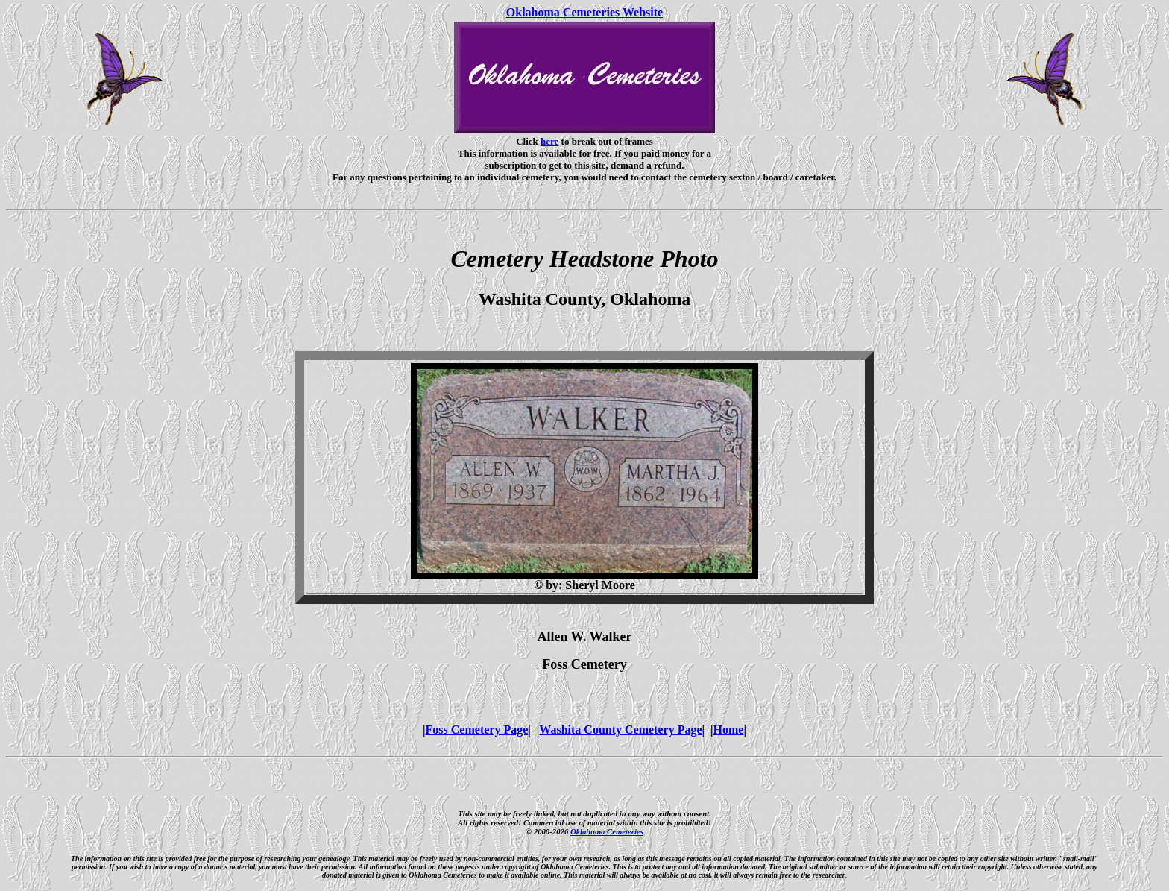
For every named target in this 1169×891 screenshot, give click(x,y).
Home (728, 729)
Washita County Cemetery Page (620, 729)
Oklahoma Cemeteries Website (584, 12)
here (549, 141)
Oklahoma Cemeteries (606, 831)
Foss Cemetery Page (477, 729)
